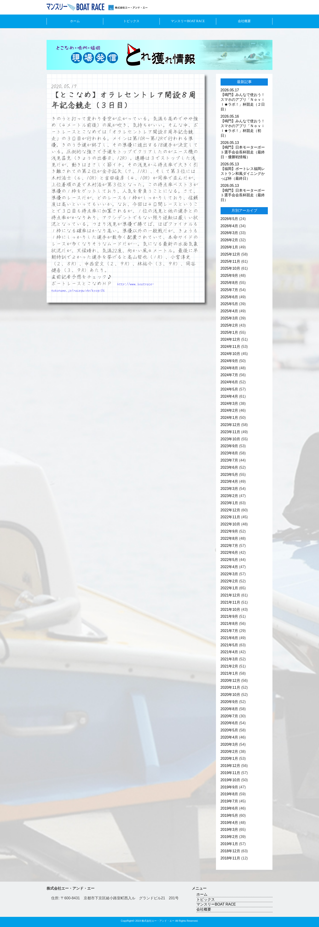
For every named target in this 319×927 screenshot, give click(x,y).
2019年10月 (230, 780)
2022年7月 (229, 546)
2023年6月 (229, 467)
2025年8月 (229, 283)
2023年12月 (230, 425)
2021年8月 (229, 624)
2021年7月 (229, 631)
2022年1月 (229, 588)
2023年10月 (230, 439)
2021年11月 (230, 602)
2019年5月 (229, 815)
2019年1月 (229, 844)
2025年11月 (230, 261)
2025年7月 (229, 290)
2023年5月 (229, 475)
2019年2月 (229, 837)
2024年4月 (229, 396)
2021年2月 (229, 666)
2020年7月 (229, 716)
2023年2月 (229, 496)
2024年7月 (229, 375)
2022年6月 (229, 552)
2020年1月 (229, 758)
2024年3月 (229, 403)
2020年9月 (229, 702)
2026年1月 (229, 247)
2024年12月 (230, 339)
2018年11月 (230, 858)
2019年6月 (229, 808)
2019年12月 (230, 766)
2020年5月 (229, 730)
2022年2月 (229, 581)
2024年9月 (229, 361)
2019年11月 (230, 773)
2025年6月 (229, 297)
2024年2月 (229, 410)
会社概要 (244, 21)
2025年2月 (229, 325)
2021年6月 (229, 638)
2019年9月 (229, 787)
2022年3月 (229, 574)
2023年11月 (230, 432)
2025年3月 (229, 318)
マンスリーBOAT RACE (188, 21)
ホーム (75, 21)
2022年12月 (230, 510)
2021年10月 (230, 609)
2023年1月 (229, 503)
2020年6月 (229, 723)
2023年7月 (229, 460)
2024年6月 (229, 382)
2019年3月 (229, 830)
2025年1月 (229, 332)
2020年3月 (229, 744)
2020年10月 (230, 695)
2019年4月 (229, 823)
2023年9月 (229, 446)
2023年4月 (229, 481)
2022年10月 (230, 524)
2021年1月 (229, 673)
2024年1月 (229, 418)
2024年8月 (229, 368)
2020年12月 (230, 681)
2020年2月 (229, 752)
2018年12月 (230, 851)
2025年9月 (229, 275)
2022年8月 (229, 538)
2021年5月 (229, 645)
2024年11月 (230, 347)
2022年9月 (229, 531)
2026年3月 (229, 233)
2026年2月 (229, 240)
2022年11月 (230, 517)
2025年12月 (230, 254)
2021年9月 (229, 616)
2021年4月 (229, 652)
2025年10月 (230, 268)
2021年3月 (229, 659)
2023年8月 (229, 453)
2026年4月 (229, 226)
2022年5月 (229, 560)
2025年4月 (229, 311)
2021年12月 (230, 595)
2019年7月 (229, 801)
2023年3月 (229, 489)
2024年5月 (229, 389)
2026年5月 (229, 219)
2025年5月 (229, 304)
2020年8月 (229, 709)
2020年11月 (230, 687)
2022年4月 (229, 567)
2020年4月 (229, 737)
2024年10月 (230, 354)
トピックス (131, 21)
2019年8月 (229, 794)
